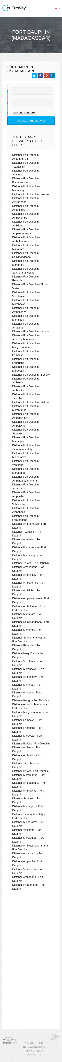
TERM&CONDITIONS (34, 1047)
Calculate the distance (30, 121)
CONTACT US (34, 1054)
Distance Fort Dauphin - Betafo (30, 402)
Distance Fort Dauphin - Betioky (31, 374)
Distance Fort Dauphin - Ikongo (30, 331)
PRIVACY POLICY (34, 1051)
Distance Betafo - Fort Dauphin (30, 770)
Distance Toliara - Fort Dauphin (30, 562)
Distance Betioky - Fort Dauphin (31, 743)
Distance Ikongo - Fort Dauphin (30, 700)
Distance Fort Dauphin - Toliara (30, 194)
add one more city (24, 113)
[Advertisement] (30, 929)
